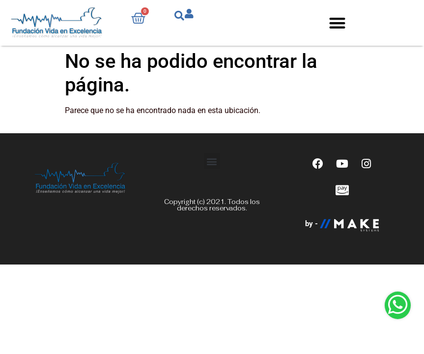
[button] (337, 23)
